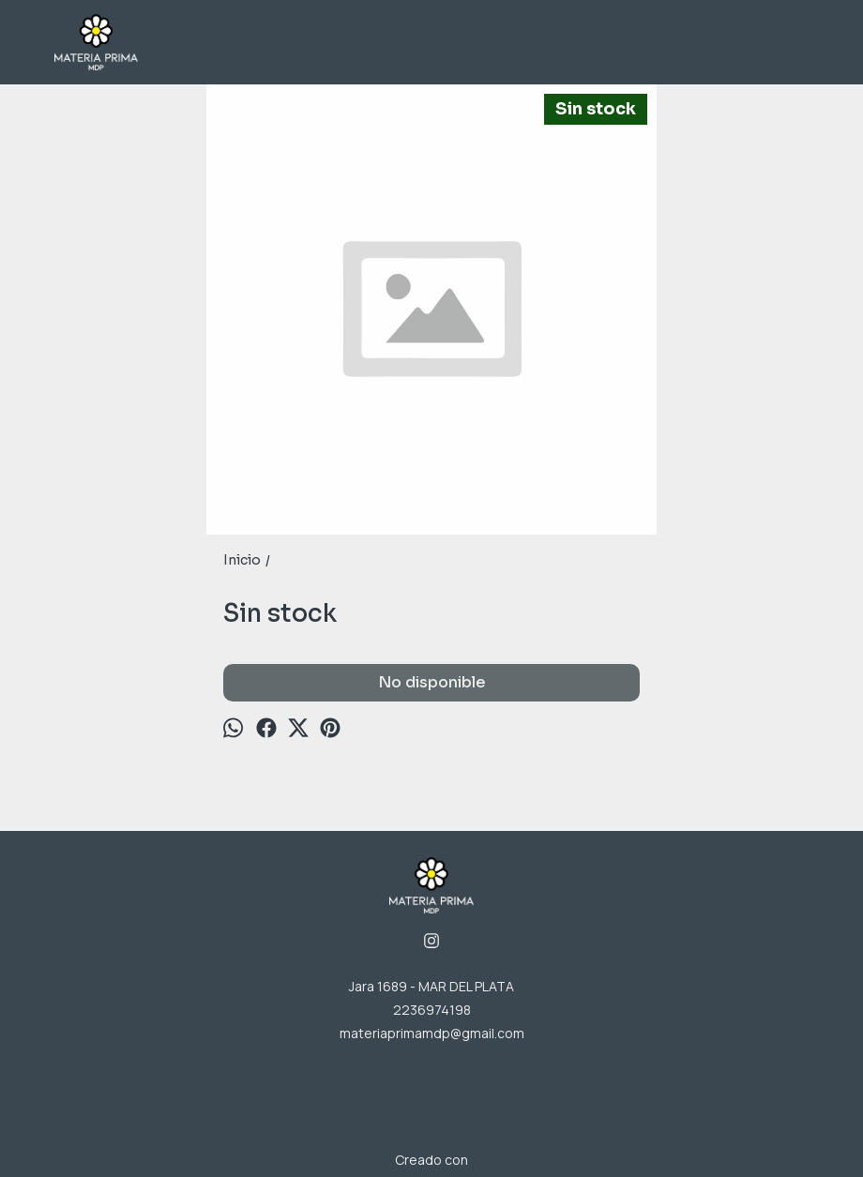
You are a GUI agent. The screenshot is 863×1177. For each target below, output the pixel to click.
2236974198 (432, 1010)
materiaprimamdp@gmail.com (432, 1033)
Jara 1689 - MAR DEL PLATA (431, 986)
